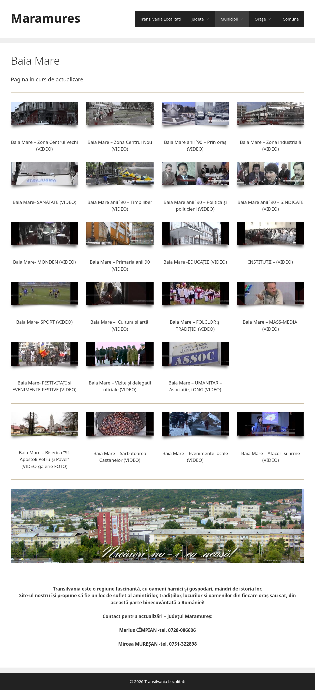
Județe (203, 19)
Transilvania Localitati (160, 19)
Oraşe (266, 19)
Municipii (235, 19)
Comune (291, 19)
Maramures (45, 18)
